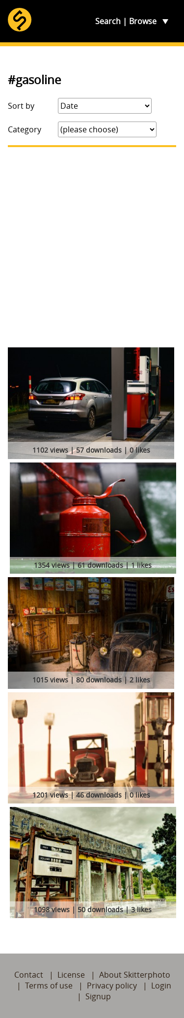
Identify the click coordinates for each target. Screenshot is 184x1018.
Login (161, 985)
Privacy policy (112, 985)
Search (108, 21)
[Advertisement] (92, 247)
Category (24, 129)
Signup (98, 996)
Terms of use (49, 985)
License (71, 974)
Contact (28, 974)
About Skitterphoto (134, 974)
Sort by (21, 105)
